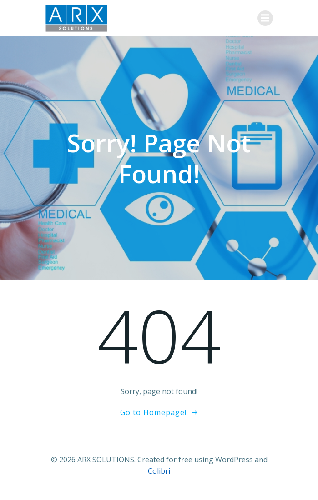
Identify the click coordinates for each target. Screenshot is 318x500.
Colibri (159, 471)
